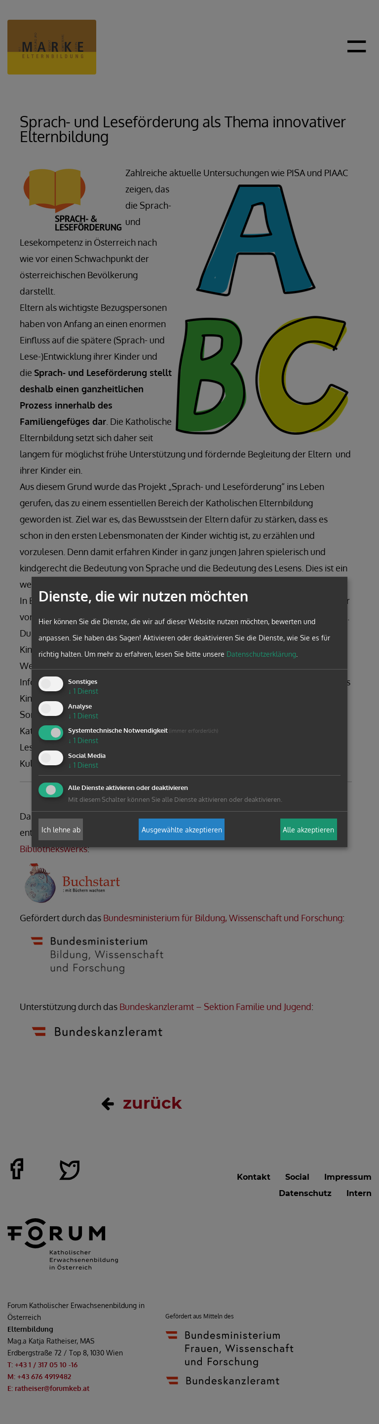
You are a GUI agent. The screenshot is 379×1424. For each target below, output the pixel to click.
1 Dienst (83, 691)
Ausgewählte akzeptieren (182, 829)
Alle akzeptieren (308, 829)
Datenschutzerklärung (261, 654)
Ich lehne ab (60, 829)
